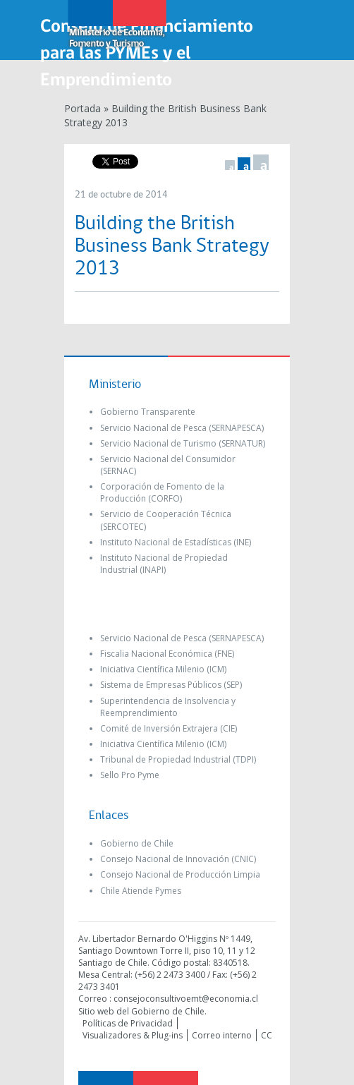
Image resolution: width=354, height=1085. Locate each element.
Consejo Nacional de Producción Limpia (180, 874)
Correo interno (222, 1035)
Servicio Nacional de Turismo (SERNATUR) (182, 443)
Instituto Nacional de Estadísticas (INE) (175, 542)
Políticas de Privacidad (128, 1023)
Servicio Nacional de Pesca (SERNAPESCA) (182, 428)
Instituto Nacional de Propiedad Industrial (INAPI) (164, 564)
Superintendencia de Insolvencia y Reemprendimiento (168, 707)
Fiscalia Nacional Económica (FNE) (167, 654)
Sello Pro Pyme (129, 775)
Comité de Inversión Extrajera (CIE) (168, 728)
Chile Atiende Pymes (140, 891)
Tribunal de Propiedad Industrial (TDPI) (178, 759)
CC (266, 1035)
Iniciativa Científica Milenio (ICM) (163, 669)
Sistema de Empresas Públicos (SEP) (171, 685)
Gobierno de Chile (136, 843)
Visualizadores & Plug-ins (133, 1035)
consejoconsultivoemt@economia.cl (186, 999)
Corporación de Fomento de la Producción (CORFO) (162, 492)
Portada (82, 108)
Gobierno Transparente (147, 412)
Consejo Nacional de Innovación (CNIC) (178, 859)
